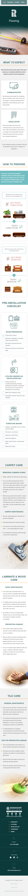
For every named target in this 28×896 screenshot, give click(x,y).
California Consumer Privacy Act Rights (14, 891)
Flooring (14, 824)
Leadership (14, 829)
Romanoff (14, 822)
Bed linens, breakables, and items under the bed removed (14, 339)
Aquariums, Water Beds (11, 435)
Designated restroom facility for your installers (15, 396)
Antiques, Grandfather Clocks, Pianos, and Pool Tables (15, 428)
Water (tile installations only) (12, 392)
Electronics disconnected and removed (13, 344)
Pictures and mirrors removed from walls (14, 349)
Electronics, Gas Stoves (11, 432)
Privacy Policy (14, 883)
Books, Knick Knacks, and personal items (14, 442)
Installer (17, 2)
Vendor (23, 2)
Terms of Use (14, 887)
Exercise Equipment (10, 438)
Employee (10, 2)
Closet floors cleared (10, 335)
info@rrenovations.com (14, 870)
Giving (13, 831)
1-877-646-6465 (14, 844)
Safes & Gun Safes (10, 446)
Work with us (15, 826)
